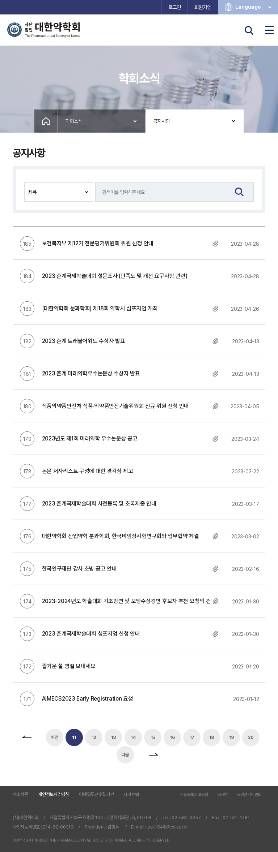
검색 (249, 30)
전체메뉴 (269, 30)
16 (172, 737)
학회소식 (74, 121)
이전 (54, 737)
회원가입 (202, 7)
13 (113, 737)
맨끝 (153, 755)
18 (211, 737)
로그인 (174, 7)
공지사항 (161, 121)
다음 (125, 754)
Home (46, 121)
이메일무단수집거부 (96, 794)
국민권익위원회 (249, 795)
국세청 (222, 795)
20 (251, 737)
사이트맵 (131, 794)
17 (192, 737)
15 (153, 737)
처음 (27, 737)
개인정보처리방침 (53, 794)
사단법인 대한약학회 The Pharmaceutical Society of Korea (43, 30)
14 (133, 737)
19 (231, 737)
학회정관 (20, 794)
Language (254, 7)
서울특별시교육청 (194, 795)
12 (94, 737)
